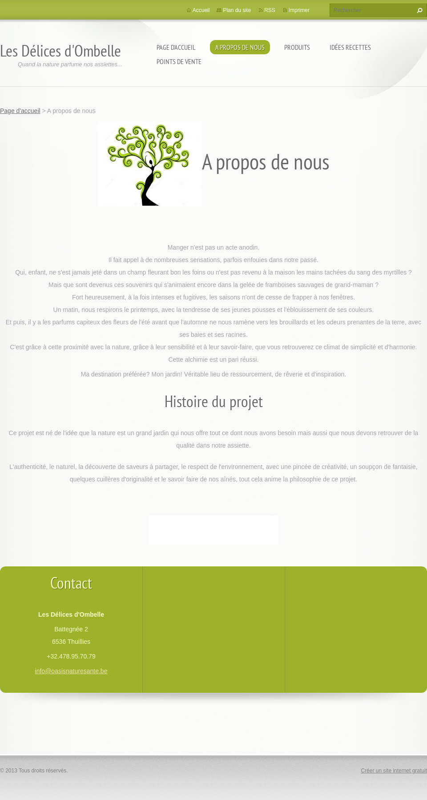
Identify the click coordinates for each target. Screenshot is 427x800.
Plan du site (237, 10)
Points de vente (179, 61)
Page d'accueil (176, 47)
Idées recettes (350, 47)
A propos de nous (240, 47)
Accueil (201, 10)
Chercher (418, 10)
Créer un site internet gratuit (394, 771)
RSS (269, 10)
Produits (297, 47)
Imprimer (299, 10)
